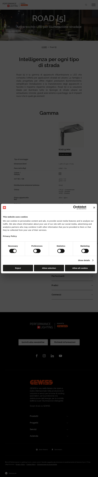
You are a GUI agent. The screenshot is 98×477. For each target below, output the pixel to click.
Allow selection (49, 268)
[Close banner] (94, 207)
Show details (84, 260)
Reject (18, 268)
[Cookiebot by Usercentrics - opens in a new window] (75, 207)
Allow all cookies (80, 268)
